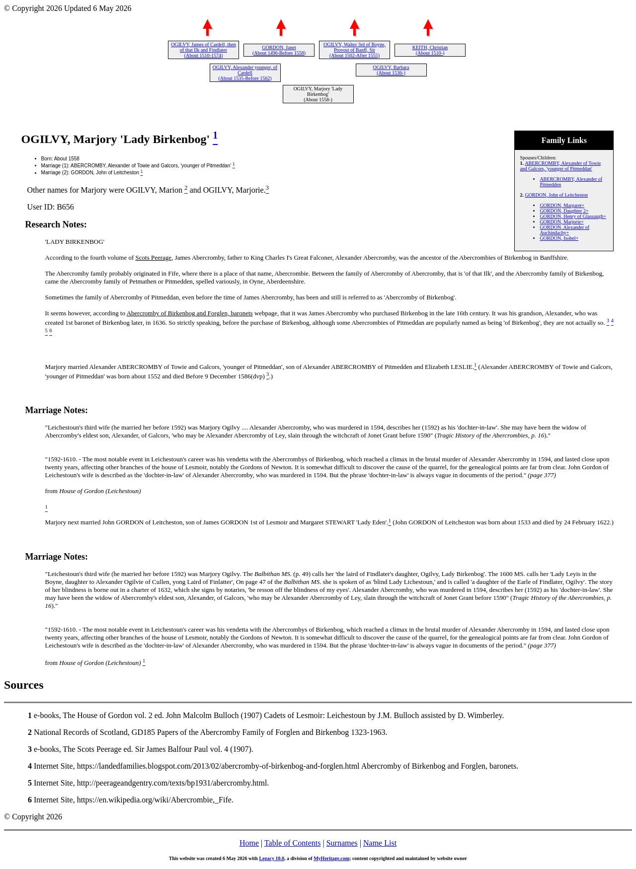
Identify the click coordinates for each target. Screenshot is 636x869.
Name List (380, 843)
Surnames (342, 843)
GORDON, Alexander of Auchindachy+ (564, 229)
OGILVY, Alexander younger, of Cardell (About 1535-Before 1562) (245, 73)
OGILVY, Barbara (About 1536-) (391, 70)
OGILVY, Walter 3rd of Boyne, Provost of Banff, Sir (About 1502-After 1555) (354, 50)
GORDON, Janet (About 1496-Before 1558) (279, 50)
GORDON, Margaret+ (562, 205)
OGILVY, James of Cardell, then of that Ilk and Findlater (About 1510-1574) (203, 50)
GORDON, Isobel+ (559, 238)
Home (249, 843)
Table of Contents (292, 843)
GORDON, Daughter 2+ (564, 211)
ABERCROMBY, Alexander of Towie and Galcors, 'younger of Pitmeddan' (560, 165)
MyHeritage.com (331, 858)
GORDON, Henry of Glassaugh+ (573, 216)
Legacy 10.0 (271, 858)
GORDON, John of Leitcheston (556, 195)
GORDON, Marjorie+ (561, 221)
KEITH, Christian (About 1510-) (430, 50)
